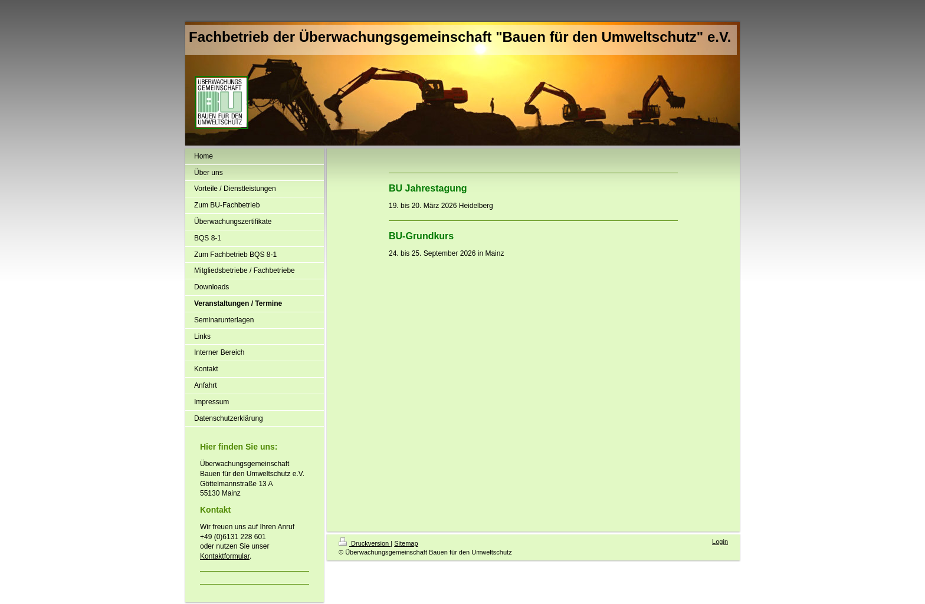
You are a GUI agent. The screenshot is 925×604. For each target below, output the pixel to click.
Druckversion (365, 543)
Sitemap (406, 543)
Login (720, 541)
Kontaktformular (225, 556)
